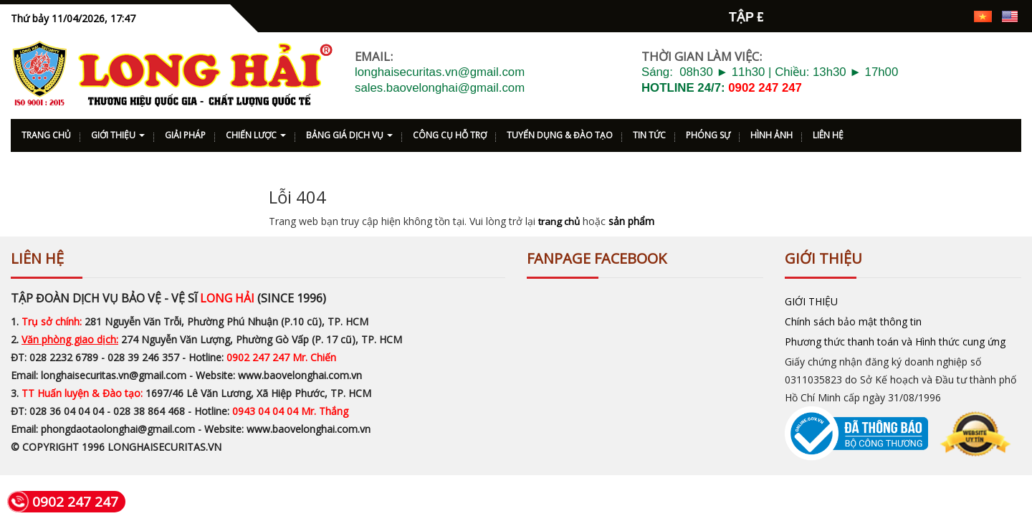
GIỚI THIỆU (118, 131)
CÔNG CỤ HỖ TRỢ (450, 131)
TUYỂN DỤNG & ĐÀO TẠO (560, 131)
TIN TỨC (649, 131)
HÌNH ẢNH (771, 131)
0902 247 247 (765, 84)
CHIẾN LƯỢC (256, 131)
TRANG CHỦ (46, 131)
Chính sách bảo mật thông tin (853, 318)
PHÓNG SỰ (708, 131)
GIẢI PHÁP (185, 131)
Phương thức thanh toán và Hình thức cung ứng (895, 338)
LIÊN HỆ (828, 131)
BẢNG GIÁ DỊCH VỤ (349, 131)
